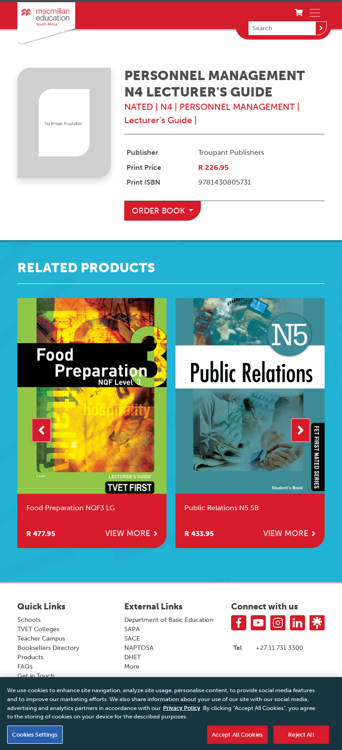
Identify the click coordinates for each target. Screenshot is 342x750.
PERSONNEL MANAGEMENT (237, 106)
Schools (29, 620)
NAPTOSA (139, 648)
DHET (132, 657)
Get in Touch (35, 676)
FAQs (25, 666)
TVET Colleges (38, 629)
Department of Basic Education (168, 620)
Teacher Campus (41, 638)
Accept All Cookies (237, 736)
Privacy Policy (181, 709)
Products (30, 657)
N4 (166, 106)
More (131, 666)
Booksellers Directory (48, 648)
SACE (132, 638)
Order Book (159, 211)
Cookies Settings (34, 736)
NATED (138, 106)
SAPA (132, 629)
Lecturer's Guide (158, 120)
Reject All (301, 736)
